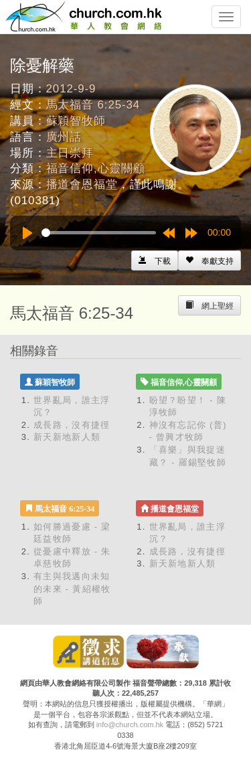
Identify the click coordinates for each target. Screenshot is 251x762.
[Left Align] (209, 260)
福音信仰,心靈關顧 (95, 168)
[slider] (98, 232)
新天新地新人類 (66, 437)
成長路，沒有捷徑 (71, 425)
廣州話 (64, 137)
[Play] (27, 233)
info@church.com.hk (129, 724)
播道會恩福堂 (82, 184)
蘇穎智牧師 (76, 121)
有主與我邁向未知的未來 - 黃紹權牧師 (72, 588)
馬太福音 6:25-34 (93, 104)
